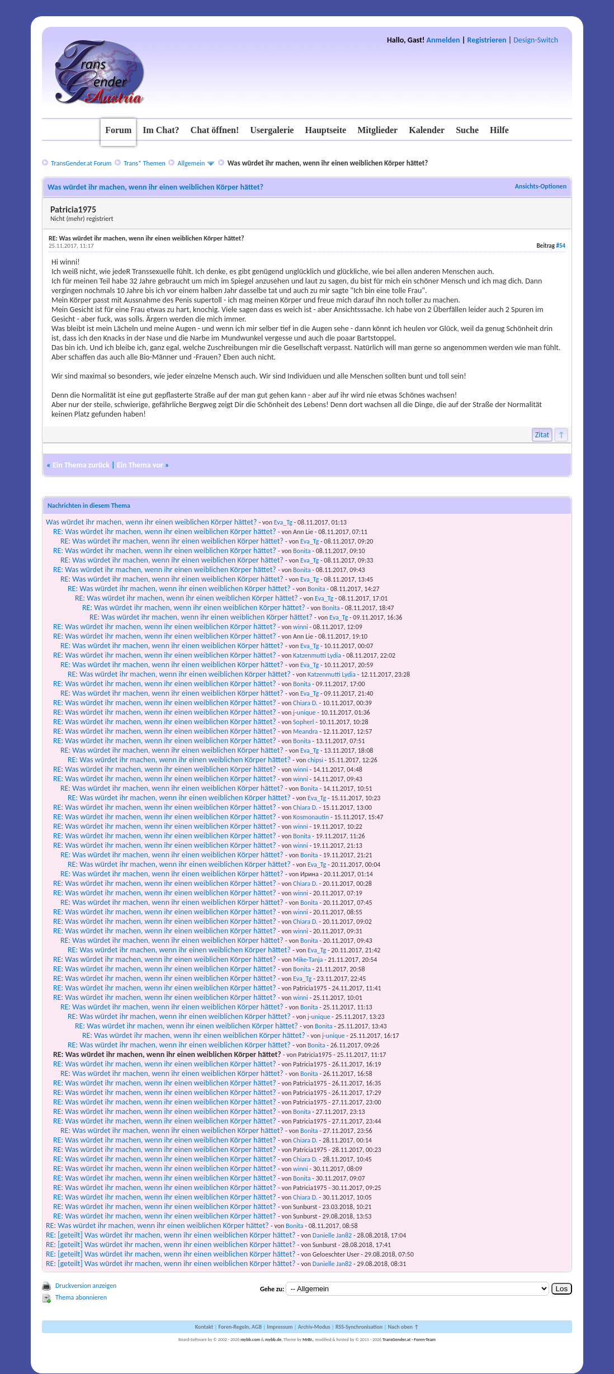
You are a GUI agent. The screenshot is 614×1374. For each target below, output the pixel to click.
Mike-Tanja (308, 960)
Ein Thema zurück (81, 465)
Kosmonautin (311, 817)
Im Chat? (161, 130)
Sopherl (303, 722)
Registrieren (487, 40)
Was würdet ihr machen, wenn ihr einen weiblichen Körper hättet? (151, 522)
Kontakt (204, 1326)
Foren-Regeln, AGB (240, 1326)
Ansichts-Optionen (540, 186)
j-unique (304, 712)
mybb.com (250, 1339)
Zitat (542, 435)
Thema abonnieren (81, 1297)
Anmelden (443, 40)
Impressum (279, 1326)
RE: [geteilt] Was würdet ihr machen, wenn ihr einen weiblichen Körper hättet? (171, 1235)
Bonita (302, 551)
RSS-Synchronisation (359, 1326)
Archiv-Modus (314, 1326)
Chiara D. (305, 703)
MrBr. (308, 1339)
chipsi (315, 760)
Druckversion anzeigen (86, 1286)
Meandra (305, 731)
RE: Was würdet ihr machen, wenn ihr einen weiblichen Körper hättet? (164, 531)
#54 (560, 245)
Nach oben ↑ (403, 1326)
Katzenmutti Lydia (317, 655)
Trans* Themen (144, 163)
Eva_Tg (283, 522)
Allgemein (191, 163)
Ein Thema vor (140, 465)
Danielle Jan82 (332, 1235)
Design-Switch (535, 40)
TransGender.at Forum (81, 163)
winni (300, 627)
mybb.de (273, 1339)
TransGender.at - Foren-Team (409, 1339)
